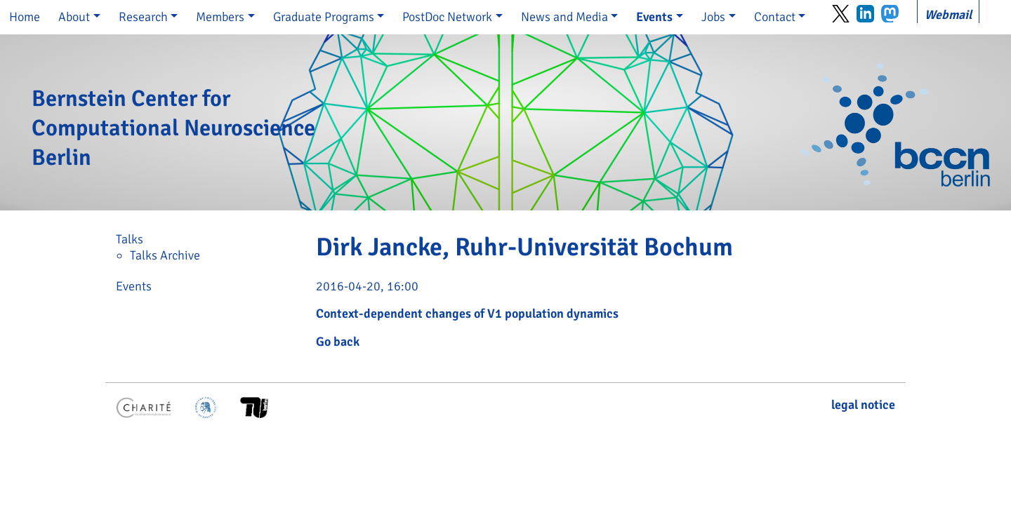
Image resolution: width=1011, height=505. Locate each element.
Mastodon (890, 13)
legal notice (863, 404)
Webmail (948, 14)
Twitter (841, 13)
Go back (337, 341)
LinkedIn (865, 13)
